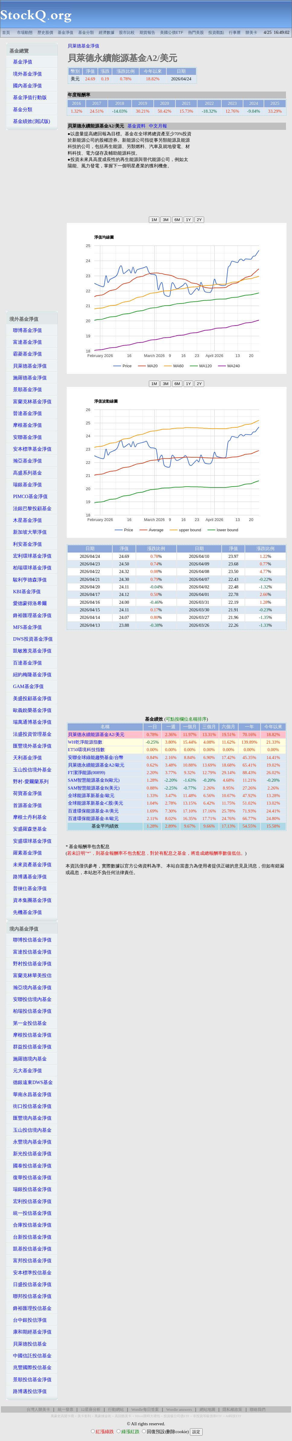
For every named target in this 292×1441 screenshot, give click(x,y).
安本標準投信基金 (30, 1272)
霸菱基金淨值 (25, 353)
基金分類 (86, 32)
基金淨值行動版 (28, 97)
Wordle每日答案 (145, 1409)
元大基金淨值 (25, 1070)
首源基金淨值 (25, 805)
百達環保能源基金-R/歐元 (93, 818)
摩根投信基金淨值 (30, 1034)
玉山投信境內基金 (30, 1130)
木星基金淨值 (25, 520)
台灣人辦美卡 (38, 1409)
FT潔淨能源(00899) (86, 772)
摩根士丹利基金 (28, 817)
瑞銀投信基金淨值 (30, 1189)
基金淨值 (65, 32)
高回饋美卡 (123, 1416)
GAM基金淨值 (26, 686)
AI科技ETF (233, 1416)
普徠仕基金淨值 (28, 888)
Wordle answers (179, 1409)
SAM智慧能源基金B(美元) (94, 788)
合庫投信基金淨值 (30, 1224)
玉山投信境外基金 (30, 769)
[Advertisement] (182, 14)
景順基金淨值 (25, 389)
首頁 (6, 32)
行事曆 (235, 32)
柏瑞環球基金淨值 (30, 567)
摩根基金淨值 (25, 425)
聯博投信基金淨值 (30, 939)
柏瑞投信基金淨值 (30, 1011)
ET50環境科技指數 (86, 749)
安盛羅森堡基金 (28, 828)
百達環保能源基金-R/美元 (93, 811)
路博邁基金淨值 (28, 876)
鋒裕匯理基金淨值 (30, 615)
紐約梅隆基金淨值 (30, 674)
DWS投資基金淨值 (31, 639)
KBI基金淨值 (25, 591)
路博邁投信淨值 (28, 1391)
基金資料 (136, 126)
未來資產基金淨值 (30, 864)
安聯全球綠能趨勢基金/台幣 (96, 757)
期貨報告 (147, 32)
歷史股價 (45, 32)
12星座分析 (90, 1409)
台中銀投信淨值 (28, 1320)
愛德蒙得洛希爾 (28, 603)
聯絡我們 (257, 1409)
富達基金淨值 (25, 342)
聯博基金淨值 (25, 330)
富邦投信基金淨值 (30, 1260)
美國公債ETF (171, 32)
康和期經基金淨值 (30, 1331)
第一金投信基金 (28, 1023)
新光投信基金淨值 (30, 1153)
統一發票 (65, 1409)
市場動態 (25, 32)
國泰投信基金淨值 (30, 1165)
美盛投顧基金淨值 (30, 698)
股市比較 (127, 32)
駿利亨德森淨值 (28, 579)
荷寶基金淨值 (25, 793)
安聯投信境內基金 (30, 999)
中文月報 (158, 126)
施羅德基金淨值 (28, 377)
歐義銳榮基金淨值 (30, 710)
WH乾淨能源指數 (85, 742)
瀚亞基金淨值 (25, 460)
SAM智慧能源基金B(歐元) (94, 780)
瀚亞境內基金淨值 (30, 987)
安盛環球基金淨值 (30, 841)
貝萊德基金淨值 (28, 365)
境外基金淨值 (25, 73)
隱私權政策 (232, 1409)
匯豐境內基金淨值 (30, 1118)
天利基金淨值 (25, 757)
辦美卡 (251, 32)
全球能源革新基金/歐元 (91, 795)
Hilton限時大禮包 (147, 1416)
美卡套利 (84, 1416)
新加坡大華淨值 (28, 532)
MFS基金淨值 (25, 627)
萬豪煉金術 (103, 1416)
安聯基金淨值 (25, 437)
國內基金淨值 (25, 85)
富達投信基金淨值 (30, 951)
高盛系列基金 (25, 472)
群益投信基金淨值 (30, 1046)
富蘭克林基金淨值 (30, 401)
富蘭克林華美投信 (30, 975)
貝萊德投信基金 (28, 1343)
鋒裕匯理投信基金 (30, 1308)
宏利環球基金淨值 (30, 555)
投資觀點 (216, 32)
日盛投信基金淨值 (30, 1284)
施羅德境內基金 (28, 1058)
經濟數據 (106, 32)
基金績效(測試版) (29, 121)
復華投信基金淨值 (30, 1177)
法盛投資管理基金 (30, 734)
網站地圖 (207, 1409)
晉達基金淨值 (25, 413)
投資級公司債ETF (176, 1416)
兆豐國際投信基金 (30, 1367)
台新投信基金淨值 (30, 1237)
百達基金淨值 (25, 662)
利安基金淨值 (25, 544)
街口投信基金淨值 (30, 1106)
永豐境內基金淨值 (30, 1141)
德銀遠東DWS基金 (31, 1082)
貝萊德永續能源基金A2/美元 (96, 734)
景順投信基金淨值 (30, 1379)
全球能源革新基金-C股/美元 (96, 803)
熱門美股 (196, 32)
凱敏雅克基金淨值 (30, 650)
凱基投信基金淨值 (30, 1248)
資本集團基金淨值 (30, 900)
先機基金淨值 (25, 912)
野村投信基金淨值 (30, 963)
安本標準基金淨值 (30, 449)
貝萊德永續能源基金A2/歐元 (96, 765)
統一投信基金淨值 (30, 1213)
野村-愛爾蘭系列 (28, 781)
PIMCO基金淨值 (28, 496)
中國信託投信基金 (30, 1355)
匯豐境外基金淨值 (30, 745)
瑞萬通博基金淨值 (30, 722)
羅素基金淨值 (25, 852)
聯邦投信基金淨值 (30, 1296)
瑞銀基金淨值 (25, 484)
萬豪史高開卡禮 (62, 1416)
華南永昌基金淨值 (30, 1094)
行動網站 (116, 1409)
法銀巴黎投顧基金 (30, 508)
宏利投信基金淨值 (30, 1201)
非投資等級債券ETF (207, 1416)
